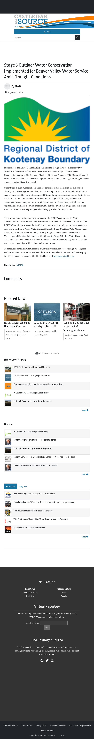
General (20, 265)
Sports (64, 596)
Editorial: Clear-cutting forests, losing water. (32, 401)
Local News (30, 589)
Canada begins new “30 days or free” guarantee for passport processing (43, 502)
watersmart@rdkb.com (63, 256)
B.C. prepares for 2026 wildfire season (29, 528)
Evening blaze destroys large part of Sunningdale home (76, 326)
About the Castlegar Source (80, 725)
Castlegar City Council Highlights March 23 (31, 375)
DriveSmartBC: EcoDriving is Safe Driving (31, 393)
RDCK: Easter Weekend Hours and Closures (31, 367)
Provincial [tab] (10, 486)
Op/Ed (64, 592)
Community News (30, 592)
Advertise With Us (10, 725)
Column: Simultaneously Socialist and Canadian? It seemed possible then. (44, 457)
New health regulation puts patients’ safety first (34, 493)
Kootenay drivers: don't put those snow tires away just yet (38, 384)
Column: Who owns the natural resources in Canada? (35, 465)
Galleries (30, 596)
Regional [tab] (23, 486)
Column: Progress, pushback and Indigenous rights (34, 440)
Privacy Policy (41, 725)
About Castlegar (47, 731)
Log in (62, 735)
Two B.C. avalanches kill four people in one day (32, 511)
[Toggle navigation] (47, 31)
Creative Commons (58, 725)
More (85, 410)
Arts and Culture (64, 589)
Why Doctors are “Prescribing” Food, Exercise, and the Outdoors (40, 519)
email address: (32, 623)
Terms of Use (26, 725)
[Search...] (44, 37)
